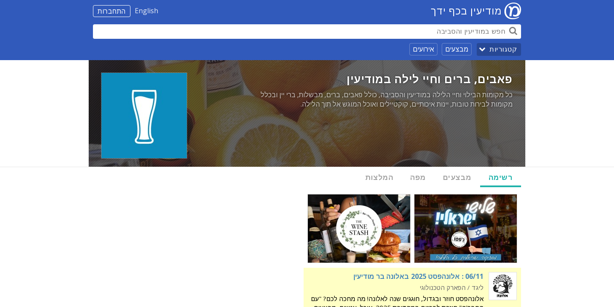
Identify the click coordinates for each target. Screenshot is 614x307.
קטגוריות (503, 49)
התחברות (112, 11)
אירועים (423, 49)
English (146, 10)
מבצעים (456, 49)
